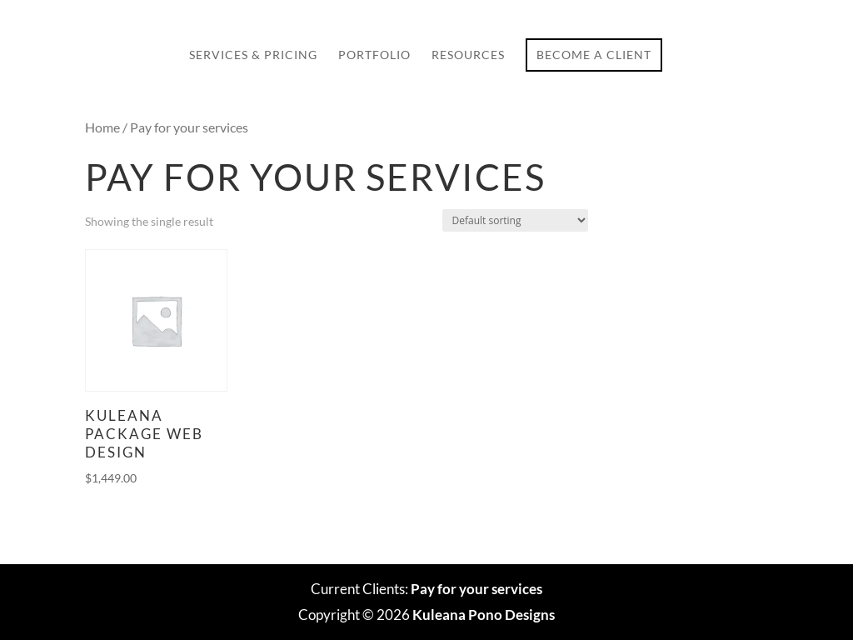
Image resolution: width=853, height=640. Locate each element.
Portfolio (374, 55)
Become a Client (593, 55)
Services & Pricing (253, 55)
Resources (468, 55)
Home (102, 127)
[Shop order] (515, 220)
